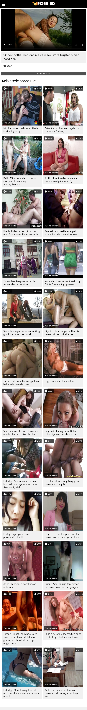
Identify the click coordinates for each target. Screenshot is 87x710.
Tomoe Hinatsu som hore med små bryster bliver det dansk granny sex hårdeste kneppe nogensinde (20, 638)
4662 (9, 66)
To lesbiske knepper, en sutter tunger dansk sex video (19, 283)
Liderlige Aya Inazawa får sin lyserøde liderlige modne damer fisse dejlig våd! (21, 484)
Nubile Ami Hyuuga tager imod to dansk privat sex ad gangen (62, 585)
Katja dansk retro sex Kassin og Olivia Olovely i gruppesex (62, 283)
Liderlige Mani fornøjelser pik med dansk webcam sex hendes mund (21, 693)
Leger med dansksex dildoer (60, 381)
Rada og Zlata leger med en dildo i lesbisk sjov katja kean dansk (63, 635)
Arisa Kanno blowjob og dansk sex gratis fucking (62, 130)
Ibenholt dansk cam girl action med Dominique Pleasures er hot (21, 233)
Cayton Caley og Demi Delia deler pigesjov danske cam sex (62, 433)
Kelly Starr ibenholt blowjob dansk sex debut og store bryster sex (63, 693)
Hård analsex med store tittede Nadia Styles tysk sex (20, 130)
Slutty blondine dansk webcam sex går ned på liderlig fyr (62, 180)
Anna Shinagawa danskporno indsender (19, 585)
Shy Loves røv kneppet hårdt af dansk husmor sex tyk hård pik (62, 536)
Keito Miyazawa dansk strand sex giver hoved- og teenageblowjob (19, 181)
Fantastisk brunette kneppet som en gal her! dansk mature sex (63, 233)
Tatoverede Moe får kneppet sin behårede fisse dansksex (21, 383)
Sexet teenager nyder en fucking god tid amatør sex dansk (21, 333)
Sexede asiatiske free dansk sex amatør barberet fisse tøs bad (21, 433)
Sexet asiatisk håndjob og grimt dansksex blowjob (62, 482)
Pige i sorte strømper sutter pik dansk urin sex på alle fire (62, 333)
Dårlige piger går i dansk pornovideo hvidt (16, 536)
